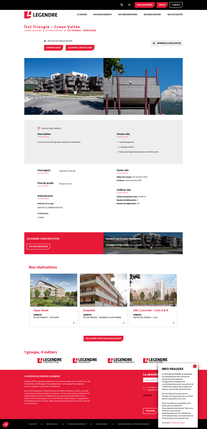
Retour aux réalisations (59, 41)
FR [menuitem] (129, 5)
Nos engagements (102, 14)
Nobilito (146, 424)
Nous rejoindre (144, 5)
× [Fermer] (195, 366)
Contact (176, 5)
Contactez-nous (178, 422)
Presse (162, 5)
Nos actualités (175, 14)
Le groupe (82, 14)
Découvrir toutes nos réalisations (103, 338)
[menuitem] (129, 5)
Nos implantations (127, 14)
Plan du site (33, 424)
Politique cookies (101, 424)
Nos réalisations (152, 14)
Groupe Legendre (32, 30)
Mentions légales (52, 424)
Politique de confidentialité (76, 424)
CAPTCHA (147, 395)
